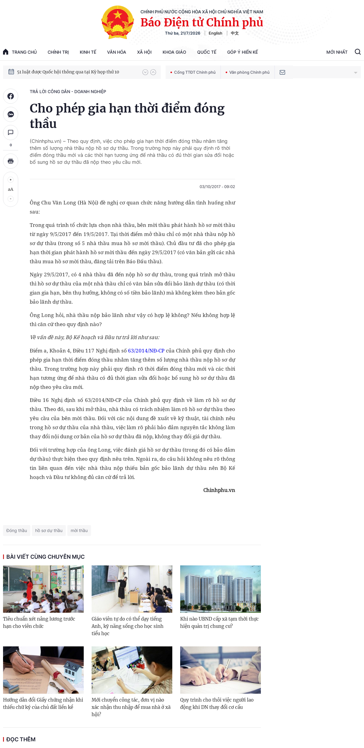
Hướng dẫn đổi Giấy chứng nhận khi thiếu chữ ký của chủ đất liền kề (43, 703)
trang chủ (20, 52)
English (215, 33)
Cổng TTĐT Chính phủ (193, 72)
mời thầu (79, 530)
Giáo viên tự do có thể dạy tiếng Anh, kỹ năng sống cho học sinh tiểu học (127, 626)
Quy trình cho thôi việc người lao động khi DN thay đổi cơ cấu (217, 703)
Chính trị (58, 52)
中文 (235, 33)
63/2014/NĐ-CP (146, 350)
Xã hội (144, 52)
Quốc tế (206, 52)
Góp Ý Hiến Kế (242, 52)
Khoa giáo (174, 52)
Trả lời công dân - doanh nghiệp (68, 91)
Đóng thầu (16, 530)
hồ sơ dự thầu (48, 530)
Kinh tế (88, 52)
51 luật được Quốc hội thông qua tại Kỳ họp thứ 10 (68, 72)
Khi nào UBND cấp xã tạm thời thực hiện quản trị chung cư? (219, 622)
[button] (145, 72)
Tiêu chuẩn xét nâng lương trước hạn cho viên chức (39, 622)
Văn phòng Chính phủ (248, 72)
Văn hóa (116, 52)
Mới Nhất (337, 52)
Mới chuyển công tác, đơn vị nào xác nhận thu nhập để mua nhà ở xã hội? (131, 707)
